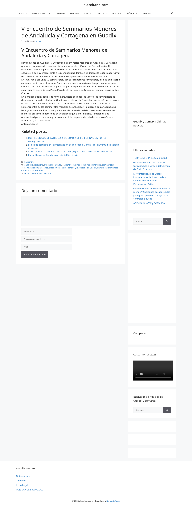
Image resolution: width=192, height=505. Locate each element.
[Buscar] (167, 221)
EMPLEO (88, 13)
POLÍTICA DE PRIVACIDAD (29, 489)
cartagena (38, 165)
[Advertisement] (153, 65)
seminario (77, 165)
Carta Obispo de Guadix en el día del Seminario (53, 154)
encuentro (67, 165)
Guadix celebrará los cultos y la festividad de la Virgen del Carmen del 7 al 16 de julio (151, 166)
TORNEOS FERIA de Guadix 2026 (150, 157)
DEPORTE (74, 13)
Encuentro (29, 162)
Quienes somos (24, 476)
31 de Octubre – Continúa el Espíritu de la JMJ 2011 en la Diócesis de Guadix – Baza (71, 151)
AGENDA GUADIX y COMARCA (149, 203)
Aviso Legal (22, 485)
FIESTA (104, 13)
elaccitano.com (96, 4)
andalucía (28, 165)
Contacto (21, 480)
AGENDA (23, 13)
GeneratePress (113, 501)
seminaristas (108, 165)
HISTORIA (116, 13)
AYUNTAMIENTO (42, 13)
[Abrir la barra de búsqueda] (172, 13)
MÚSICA (133, 13)
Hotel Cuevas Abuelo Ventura (37, 173)
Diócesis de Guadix (52, 165)
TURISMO (147, 13)
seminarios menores (92, 165)
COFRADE (60, 13)
